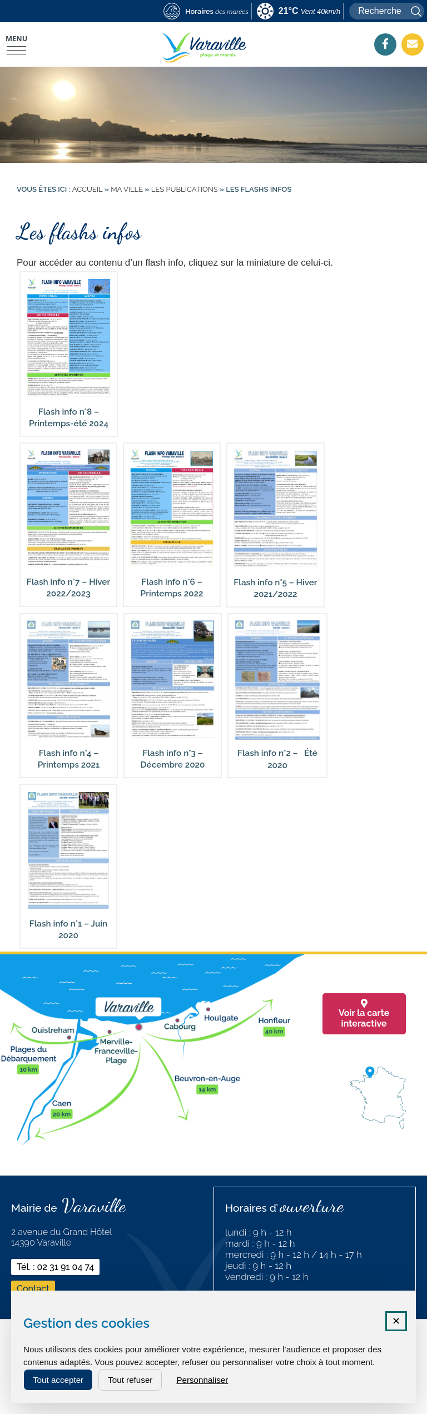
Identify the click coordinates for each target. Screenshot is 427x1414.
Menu (16, 38)
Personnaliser (202, 1380)
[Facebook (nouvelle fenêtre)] (385, 43)
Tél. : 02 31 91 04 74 (55, 1267)
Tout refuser (130, 1380)
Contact (33, 1288)
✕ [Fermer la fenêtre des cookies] (396, 1321)
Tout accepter (58, 1380)
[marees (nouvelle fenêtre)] (206, 12)
